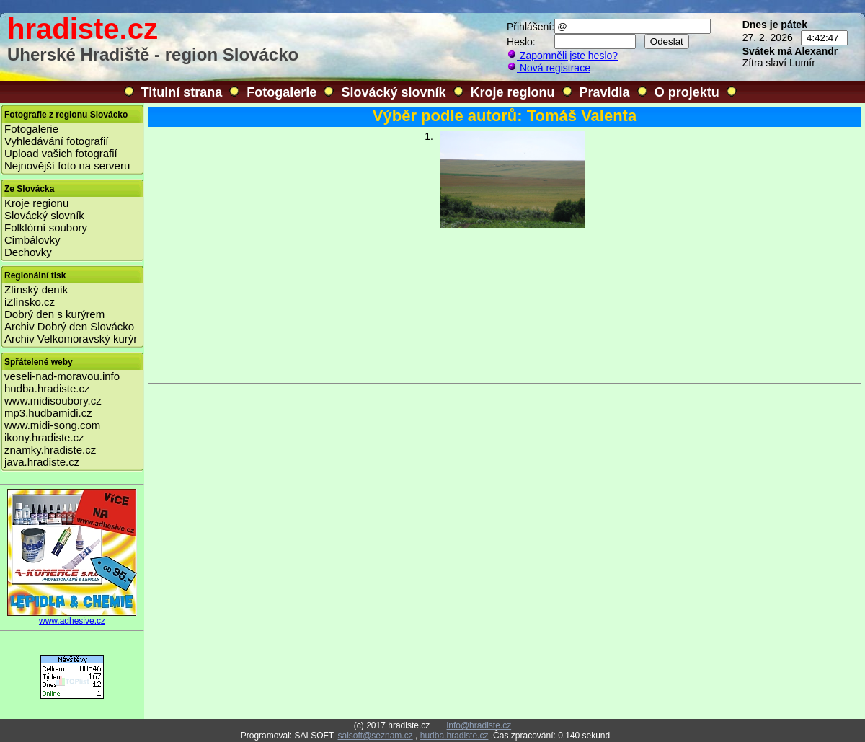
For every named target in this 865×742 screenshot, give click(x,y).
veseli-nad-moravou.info (62, 376)
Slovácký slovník (393, 92)
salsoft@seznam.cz (374, 735)
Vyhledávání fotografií (56, 141)
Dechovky (28, 252)
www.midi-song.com (52, 425)
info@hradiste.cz (479, 725)
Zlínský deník (36, 289)
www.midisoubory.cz (53, 400)
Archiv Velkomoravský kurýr (70, 338)
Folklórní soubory (45, 227)
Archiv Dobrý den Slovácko (69, 326)
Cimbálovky (32, 240)
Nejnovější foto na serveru (67, 165)
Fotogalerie (281, 92)
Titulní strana (182, 92)
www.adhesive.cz (72, 617)
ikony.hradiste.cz (44, 437)
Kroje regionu (513, 92)
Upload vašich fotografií (60, 153)
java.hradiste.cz (41, 462)
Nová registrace (548, 68)
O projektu (687, 92)
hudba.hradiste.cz (46, 388)
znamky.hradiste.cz (50, 449)
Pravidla (605, 92)
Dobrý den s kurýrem (54, 314)
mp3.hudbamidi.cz (48, 413)
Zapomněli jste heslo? (562, 55)
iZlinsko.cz (29, 302)
